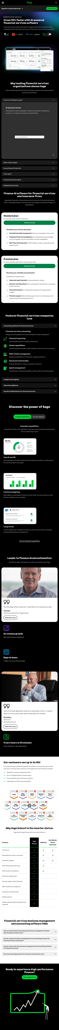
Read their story (10, 617)
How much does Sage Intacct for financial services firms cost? (24, 954)
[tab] (22, 417)
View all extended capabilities (29, 541)
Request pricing (52, 8)
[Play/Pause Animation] (53, 155)
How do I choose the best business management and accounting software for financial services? (28, 947)
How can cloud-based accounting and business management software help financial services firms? (27, 932)
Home (29, 2)
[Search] (56, 2)
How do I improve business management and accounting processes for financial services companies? (27, 939)
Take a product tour (29, 977)
